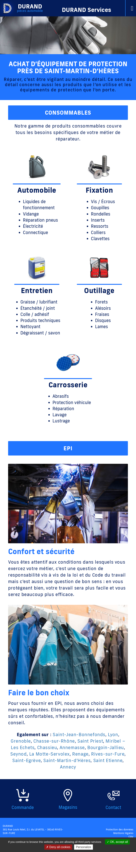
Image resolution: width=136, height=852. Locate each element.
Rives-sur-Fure (107, 754)
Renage (80, 754)
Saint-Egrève (26, 760)
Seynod (18, 754)
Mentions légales (123, 833)
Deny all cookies (58, 847)
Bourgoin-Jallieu (105, 747)
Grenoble (21, 741)
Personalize (83, 847)
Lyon (113, 734)
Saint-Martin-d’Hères (67, 760)
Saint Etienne (108, 760)
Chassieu (47, 747)
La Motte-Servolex (49, 754)
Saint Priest (90, 741)
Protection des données (119, 829)
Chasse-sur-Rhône (54, 741)
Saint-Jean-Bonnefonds (79, 734)
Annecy (68, 767)
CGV (130, 836)
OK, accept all (117, 841)
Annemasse (72, 747)
